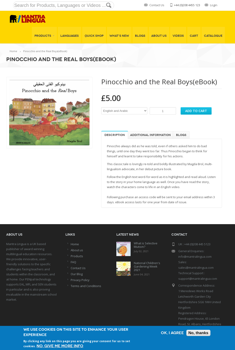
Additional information (150, 135)
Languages (69, 36)
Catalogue (213, 36)
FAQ (73, 262)
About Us (159, 36)
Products (44, 36)
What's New (119, 36)
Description (114, 135)
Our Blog (77, 274)
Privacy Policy (80, 280)
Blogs (140, 36)
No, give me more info (59, 346)
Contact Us (156, 5)
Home (13, 51)
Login (213, 5)
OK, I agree (172, 333)
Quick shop (94, 36)
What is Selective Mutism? (145, 245)
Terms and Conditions (86, 286)
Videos (178, 36)
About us (77, 250)
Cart (194, 36)
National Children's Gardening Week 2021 (147, 266)
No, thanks (198, 333)
